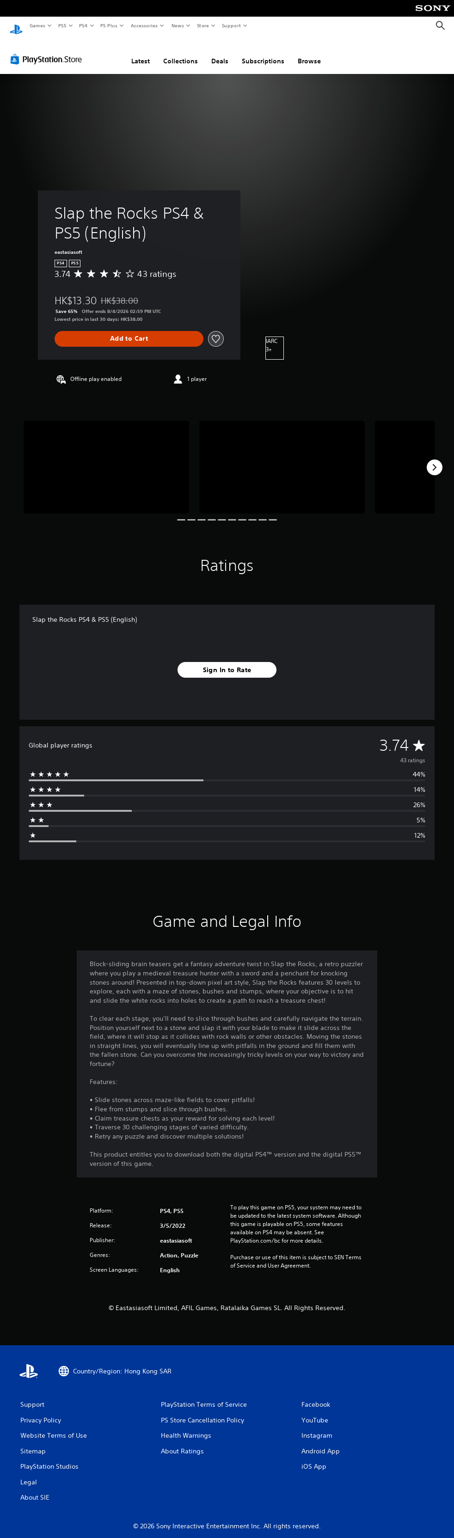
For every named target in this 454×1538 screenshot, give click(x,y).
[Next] (434, 458)
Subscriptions (263, 52)
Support (230, 25)
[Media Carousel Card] (106, 458)
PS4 (83, 25)
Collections (180, 52)
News (178, 25)
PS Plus (109, 25)
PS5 (62, 25)
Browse (309, 52)
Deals (219, 52)
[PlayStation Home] (16, 26)
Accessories (143, 25)
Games (37, 25)
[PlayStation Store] (48, 50)
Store (202, 25)
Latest (140, 52)
